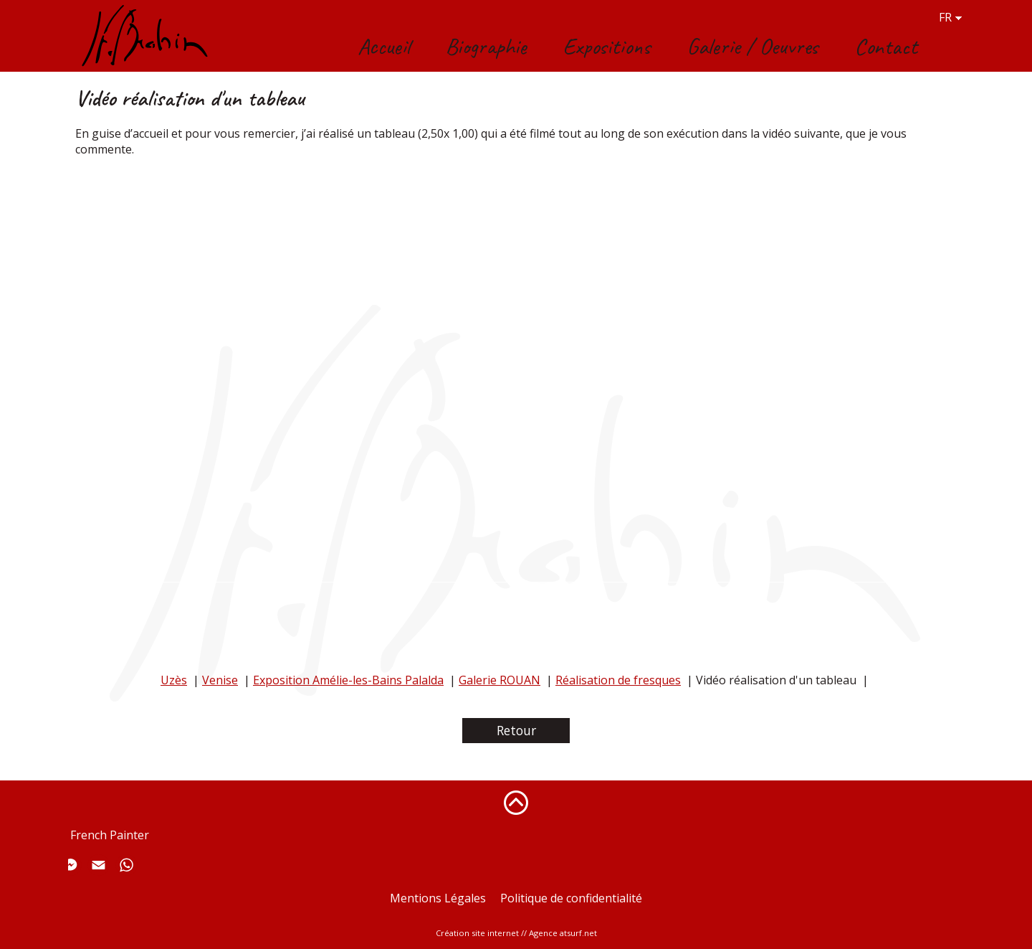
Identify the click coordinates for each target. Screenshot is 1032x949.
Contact (885, 46)
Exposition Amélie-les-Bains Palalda (348, 680)
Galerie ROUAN (499, 680)
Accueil (384, 46)
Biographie (486, 46)
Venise (220, 680)
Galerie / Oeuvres (752, 46)
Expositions (607, 46)
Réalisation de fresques (618, 680)
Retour (516, 730)
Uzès (174, 680)
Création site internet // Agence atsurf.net (516, 932)
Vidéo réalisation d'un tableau (776, 680)
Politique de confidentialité (571, 898)
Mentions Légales (438, 898)
